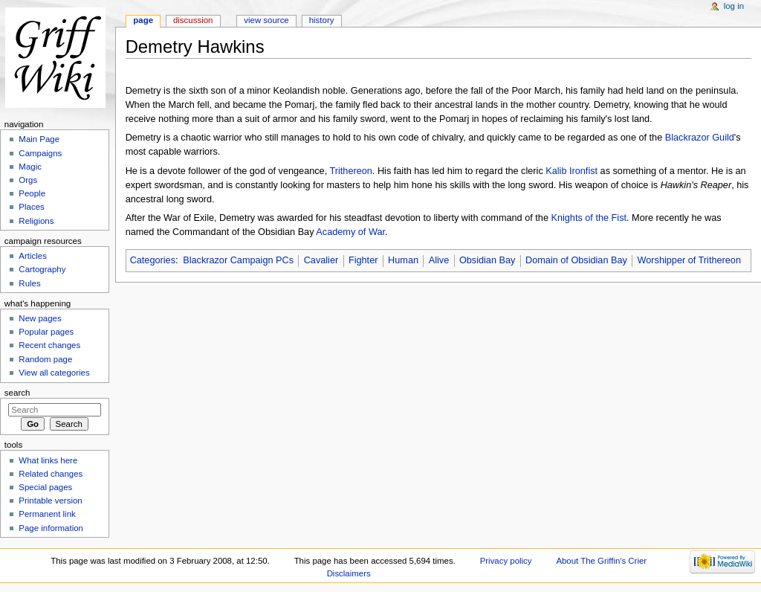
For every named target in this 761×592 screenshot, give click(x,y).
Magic (30, 166)
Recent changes (49, 345)
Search (17, 392)
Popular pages (46, 331)
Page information (51, 528)
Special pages (45, 487)
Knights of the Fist (588, 218)
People (32, 193)
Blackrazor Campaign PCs (238, 260)
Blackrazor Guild (699, 137)
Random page (45, 359)
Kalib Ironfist (571, 171)
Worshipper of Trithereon (689, 260)
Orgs (28, 180)
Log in (734, 5)
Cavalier (321, 260)
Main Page (39, 139)
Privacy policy (506, 560)
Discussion (193, 20)
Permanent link (47, 513)
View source (266, 20)
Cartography (42, 269)
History (321, 20)
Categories (152, 260)
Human (403, 260)
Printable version (50, 500)
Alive (439, 260)
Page (143, 20)
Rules (29, 283)
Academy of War (350, 232)
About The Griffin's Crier (601, 560)
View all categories (54, 372)
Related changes (50, 473)
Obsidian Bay (487, 260)
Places (31, 206)
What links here (48, 460)
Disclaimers (349, 573)
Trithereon (350, 171)
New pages (40, 318)
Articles (33, 255)
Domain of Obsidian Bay (576, 260)
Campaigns (40, 153)
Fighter (363, 260)
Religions (36, 220)
